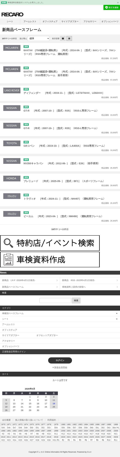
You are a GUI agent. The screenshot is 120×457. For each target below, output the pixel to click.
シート (10, 21)
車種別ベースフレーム (13, 313)
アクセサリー (90, 21)
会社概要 (6, 420)
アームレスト (30, 21)
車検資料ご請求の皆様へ (74, 287)
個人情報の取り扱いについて (29, 420)
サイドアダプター (70, 21)
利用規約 (51, 420)
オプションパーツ (110, 21)
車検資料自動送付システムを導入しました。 (26, 2)
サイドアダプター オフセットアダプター (30, 335)
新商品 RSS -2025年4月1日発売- (78, 280)
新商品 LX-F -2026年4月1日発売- (18, 280)
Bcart (89, 452)
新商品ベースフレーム (13, 287)
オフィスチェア (50, 21)
